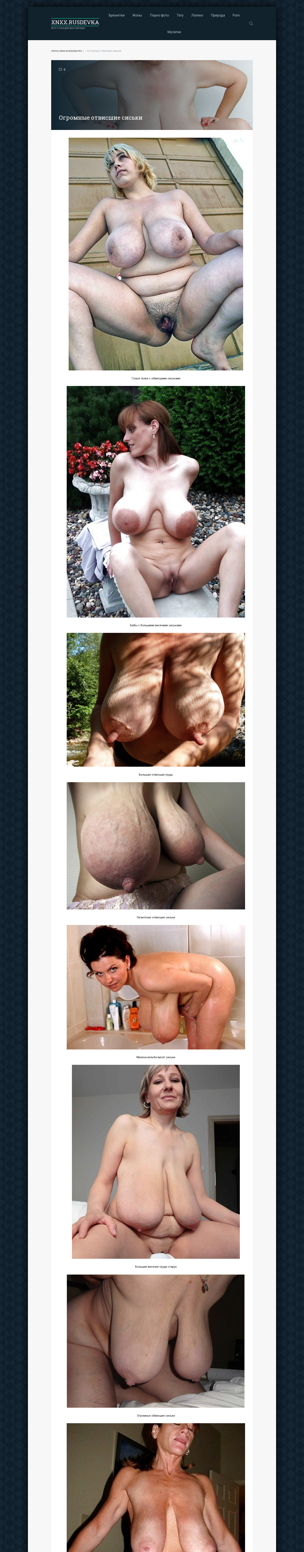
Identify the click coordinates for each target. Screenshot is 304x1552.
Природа (218, 15)
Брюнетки (117, 15)
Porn (236, 15)
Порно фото (159, 15)
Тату (180, 15)
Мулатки (174, 32)
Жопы (137, 15)
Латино (197, 15)
